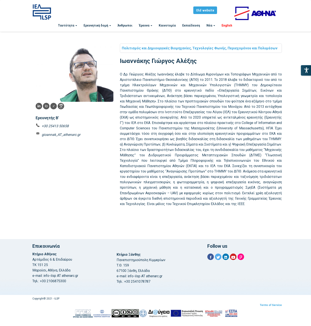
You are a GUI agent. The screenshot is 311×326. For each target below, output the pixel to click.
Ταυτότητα (67, 25)
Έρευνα (145, 25)
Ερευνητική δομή (97, 25)
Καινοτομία (167, 25)
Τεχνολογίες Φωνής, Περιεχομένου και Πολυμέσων (235, 48)
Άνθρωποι (124, 25)
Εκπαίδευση (191, 25)
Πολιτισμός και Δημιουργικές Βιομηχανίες (156, 48)
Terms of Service (271, 305)
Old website (205, 10)
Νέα (210, 25)
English (227, 25)
